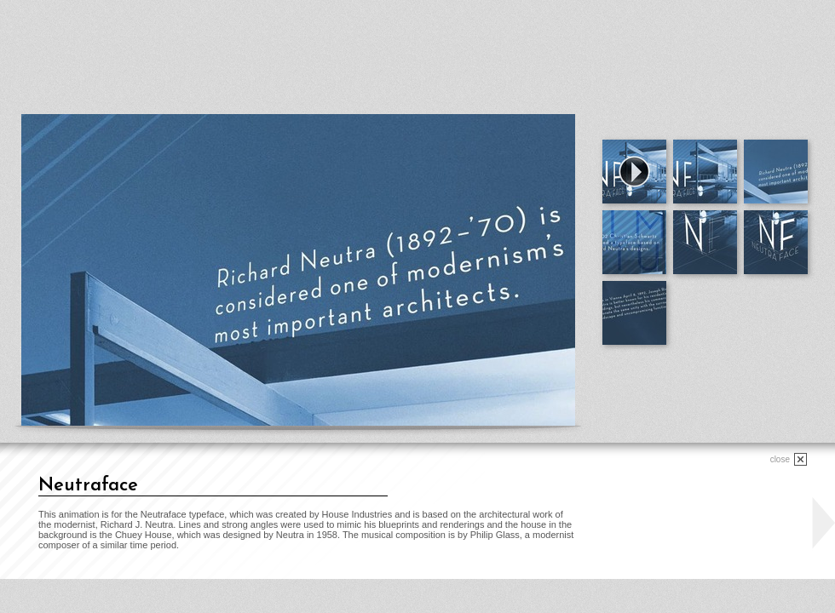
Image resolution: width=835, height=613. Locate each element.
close (780, 459)
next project (823, 523)
